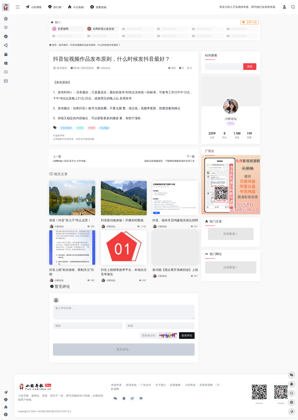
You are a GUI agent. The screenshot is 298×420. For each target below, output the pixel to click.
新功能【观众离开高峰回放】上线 (175, 270)
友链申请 (116, 384)
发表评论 (186, 335)
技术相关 (63, 45)
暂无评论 (62, 286)
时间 (67, 92)
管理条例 (131, 384)
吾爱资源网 (206, 384)
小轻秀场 (190, 384)
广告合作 (145, 384)
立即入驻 (249, 22)
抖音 (82, 108)
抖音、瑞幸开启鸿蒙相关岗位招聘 (175, 220)
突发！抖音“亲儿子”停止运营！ (70, 220)
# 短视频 (104, 128)
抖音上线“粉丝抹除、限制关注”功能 (71, 272)
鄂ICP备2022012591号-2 (58, 411)
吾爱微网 (175, 384)
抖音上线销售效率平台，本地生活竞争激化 (124, 272)
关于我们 (160, 384)
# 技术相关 (66, 128)
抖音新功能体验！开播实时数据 (122, 220)
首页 (54, 45)
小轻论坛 (104, 68)
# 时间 (91, 128)
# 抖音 (80, 128)
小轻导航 (41, 411)
